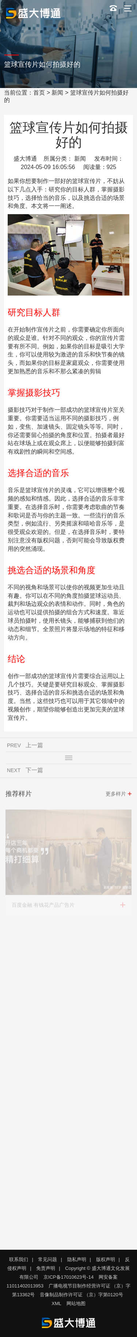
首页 (39, 92)
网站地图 (75, 1303)
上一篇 (34, 746)
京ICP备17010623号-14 (68, 1277)
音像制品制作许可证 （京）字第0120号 (81, 1294)
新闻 (57, 92)
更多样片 (116, 795)
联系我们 (18, 1259)
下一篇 (34, 771)
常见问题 (47, 1259)
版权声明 (105, 1259)
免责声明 (45, 1268)
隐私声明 (76, 1259)
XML (56, 1303)
